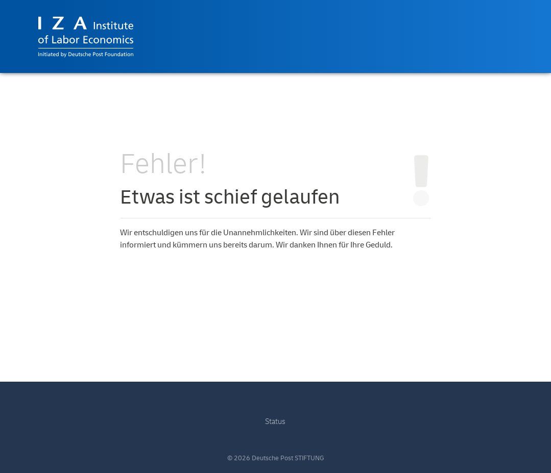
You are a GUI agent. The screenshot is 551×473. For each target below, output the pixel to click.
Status (275, 422)
